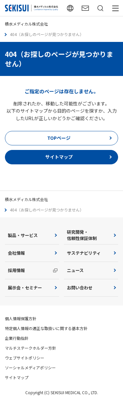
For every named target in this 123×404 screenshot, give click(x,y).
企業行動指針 (17, 338)
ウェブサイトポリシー (24, 357)
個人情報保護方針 (20, 318)
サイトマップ (17, 377)
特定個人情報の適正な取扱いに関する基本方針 (46, 328)
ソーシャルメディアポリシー (30, 367)
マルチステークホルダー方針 (30, 348)
